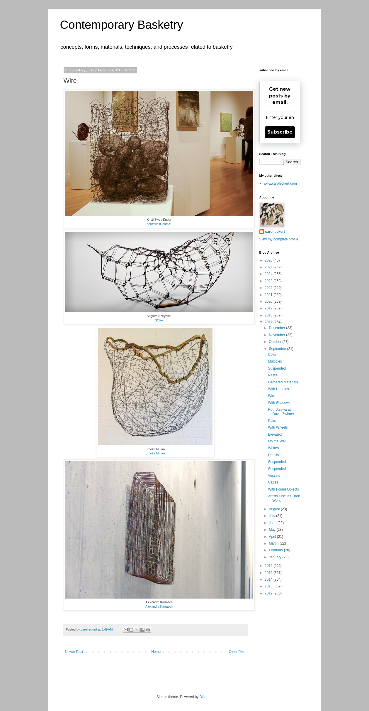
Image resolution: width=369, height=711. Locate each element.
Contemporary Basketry (121, 24)
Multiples (275, 361)
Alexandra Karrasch (159, 606)
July (272, 516)
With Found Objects (283, 489)
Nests (272, 375)
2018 (269, 315)
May (272, 530)
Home (156, 652)
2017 (269, 322)
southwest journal (159, 224)
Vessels (274, 476)
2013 (269, 586)
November (277, 335)
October (275, 342)
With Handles (278, 389)
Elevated (275, 434)
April (273, 537)
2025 (269, 267)
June (273, 523)
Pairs (272, 421)
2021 (269, 295)
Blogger (206, 697)
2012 (269, 593)
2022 (269, 288)
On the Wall (277, 441)
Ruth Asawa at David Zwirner (281, 411)
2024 (269, 274)
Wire (271, 396)
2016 (269, 566)
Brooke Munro (155, 453)
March (274, 543)
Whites (273, 448)
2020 (269, 301)
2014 (269, 579)
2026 (269, 260)
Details (273, 455)
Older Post (237, 652)
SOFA (159, 320)
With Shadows (279, 403)
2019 (269, 308)
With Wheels (278, 427)
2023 (269, 281)
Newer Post (74, 652)
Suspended (277, 368)
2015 (269, 573)
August (275, 509)
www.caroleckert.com (280, 183)
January (275, 557)
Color (272, 355)
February (276, 550)
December (277, 328)
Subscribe (280, 132)
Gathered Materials (283, 382)
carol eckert (275, 232)
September (278, 349)
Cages (273, 482)
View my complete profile (278, 239)
